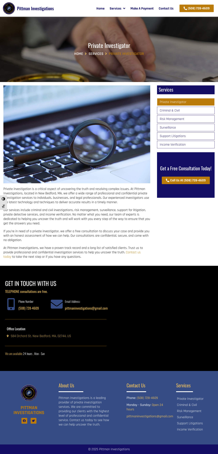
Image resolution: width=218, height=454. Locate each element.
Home (78, 54)
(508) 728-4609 (28, 308)
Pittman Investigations (35, 8)
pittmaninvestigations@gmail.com (86, 308)
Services (96, 54)
